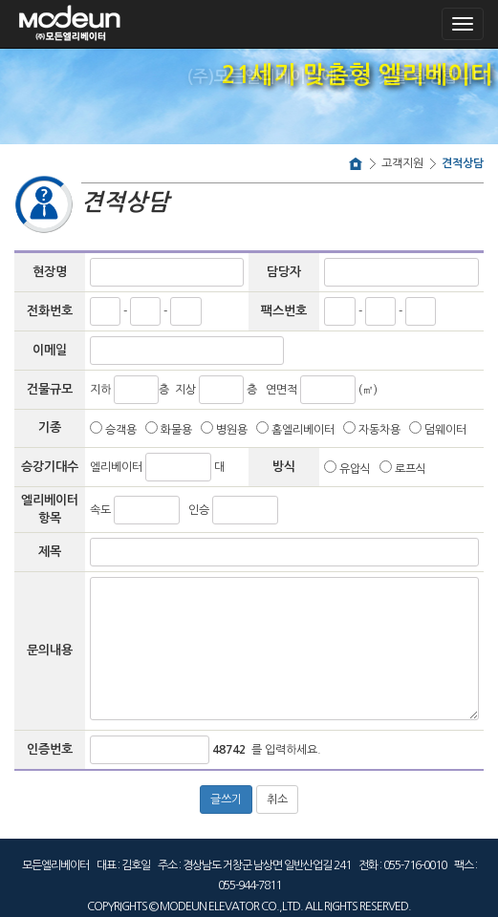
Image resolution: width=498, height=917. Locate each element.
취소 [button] (277, 799)
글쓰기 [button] (226, 799)
